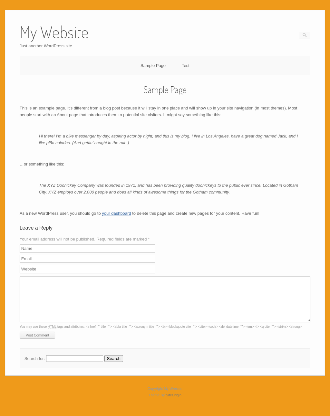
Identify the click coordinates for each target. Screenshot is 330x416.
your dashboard (116, 213)
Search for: (34, 366)
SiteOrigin (173, 403)
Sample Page (153, 65)
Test (185, 65)
